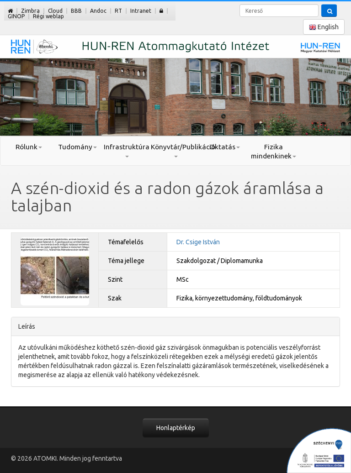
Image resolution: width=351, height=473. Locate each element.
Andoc (98, 11)
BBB (76, 11)
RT (118, 11)
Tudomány (77, 147)
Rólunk (29, 147)
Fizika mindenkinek (273, 151)
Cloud (55, 11)
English (324, 27)
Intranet (140, 11)
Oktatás (224, 147)
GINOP (16, 16)
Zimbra (30, 11)
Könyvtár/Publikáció (175, 150)
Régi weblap (48, 16)
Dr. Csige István (198, 242)
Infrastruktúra (126, 150)
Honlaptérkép (175, 427)
